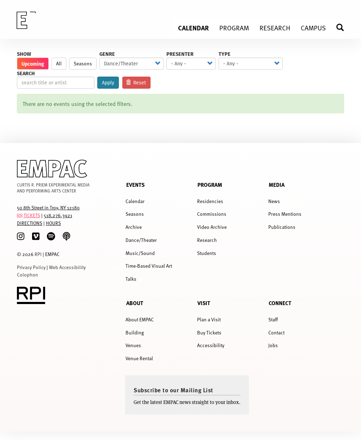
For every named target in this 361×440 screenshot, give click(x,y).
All (59, 63)
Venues (133, 345)
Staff (273, 319)
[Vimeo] (35, 236)
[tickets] (20, 215)
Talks (131, 278)
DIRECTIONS (29, 223)
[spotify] (51, 236)
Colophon (27, 274)
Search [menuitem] (343, 27)
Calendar (135, 201)
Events (135, 184)
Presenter (180, 54)
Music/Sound (140, 253)
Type (225, 54)
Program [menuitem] (234, 27)
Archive (134, 227)
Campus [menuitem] (313, 27)
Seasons (83, 63)
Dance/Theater (141, 240)
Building (135, 332)
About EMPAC (140, 319)
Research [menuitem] (274, 27)
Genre (107, 54)
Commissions (211, 213)
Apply (108, 82)
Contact (276, 332)
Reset (136, 82)
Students (206, 253)
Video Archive (212, 227)
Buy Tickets (209, 332)
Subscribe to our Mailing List (173, 390)
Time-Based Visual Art (149, 265)
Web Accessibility (67, 267)
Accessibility (210, 345)
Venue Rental (139, 358)
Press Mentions (284, 213)
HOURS (53, 223)
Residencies (210, 201)
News (274, 201)
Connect (280, 303)
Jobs (273, 345)
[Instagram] (20, 236)
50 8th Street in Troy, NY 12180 (48, 207)
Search (26, 73)
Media (276, 184)
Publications (281, 227)
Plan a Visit (209, 319)
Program (209, 184)
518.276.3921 (58, 215)
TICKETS (32, 215)
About (134, 303)
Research (207, 240)
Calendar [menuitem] (193, 27)
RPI (38, 254)
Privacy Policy (31, 267)
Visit (203, 303)
